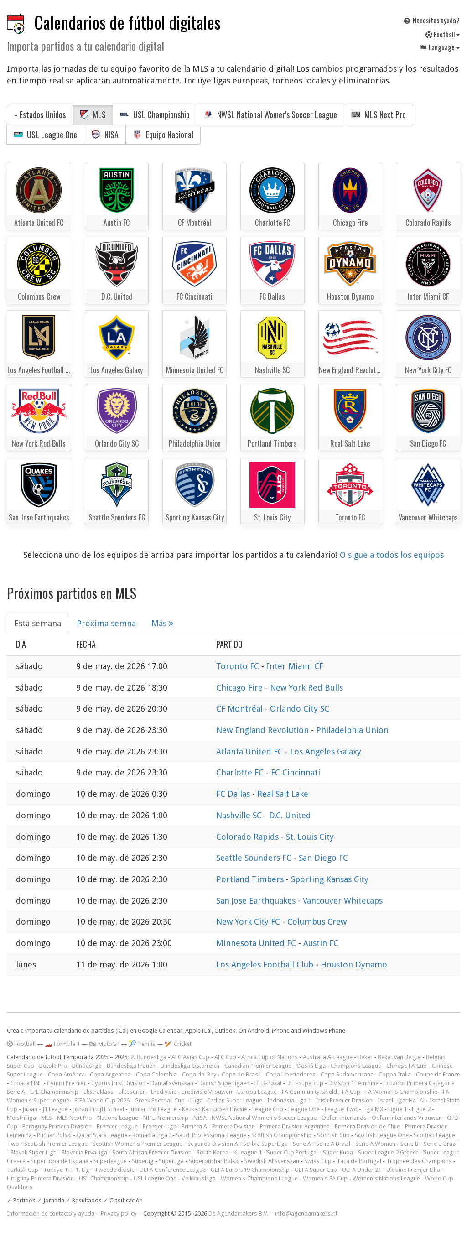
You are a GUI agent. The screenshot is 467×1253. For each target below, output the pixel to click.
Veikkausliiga (199, 1178)
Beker (365, 1057)
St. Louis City (310, 837)
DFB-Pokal (267, 1083)
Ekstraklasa (98, 1091)
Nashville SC (240, 815)
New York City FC (249, 921)
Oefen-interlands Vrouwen (407, 1117)
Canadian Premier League (257, 1065)
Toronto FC (238, 666)
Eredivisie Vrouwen (207, 1091)
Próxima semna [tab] (106, 623)
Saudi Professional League (211, 1135)
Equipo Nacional (163, 134)
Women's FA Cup (325, 1178)
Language (439, 47)
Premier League (117, 1126)
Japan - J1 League (45, 1109)
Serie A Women (375, 1143)
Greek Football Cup (160, 1100)
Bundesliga (87, 1065)
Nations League (117, 1117)
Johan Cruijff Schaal (98, 1109)
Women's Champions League (259, 1178)
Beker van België (399, 1057)
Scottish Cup (333, 1135)
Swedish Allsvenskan (271, 1161)
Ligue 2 (421, 1109)
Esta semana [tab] (37, 623)
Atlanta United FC (250, 751)
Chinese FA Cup (406, 1065)
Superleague (110, 1161)
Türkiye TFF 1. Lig (66, 1169)
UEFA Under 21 (361, 1169)
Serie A (302, 1143)
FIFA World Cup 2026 (102, 1100)
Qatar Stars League (102, 1135)
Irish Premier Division (344, 1100)
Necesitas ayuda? (431, 20)
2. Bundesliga (148, 1057)
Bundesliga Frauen (131, 1065)
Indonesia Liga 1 (289, 1100)
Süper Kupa (338, 1152)
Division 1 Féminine (353, 1083)
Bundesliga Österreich (190, 1065)
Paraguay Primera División (57, 1126)
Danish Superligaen (223, 1083)
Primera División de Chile (367, 1126)
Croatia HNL (26, 1083)
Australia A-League (328, 1057)
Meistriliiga (21, 1117)
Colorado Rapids (248, 837)
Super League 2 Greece (388, 1152)
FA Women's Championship (401, 1091)
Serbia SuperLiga (265, 1143)
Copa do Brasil (241, 1074)
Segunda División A (212, 1143)
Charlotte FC (241, 772)
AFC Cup (225, 1057)
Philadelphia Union (352, 730)
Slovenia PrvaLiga (84, 1152)
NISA (105, 134)
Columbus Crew (317, 921)
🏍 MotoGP (104, 1043)
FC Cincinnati (295, 772)
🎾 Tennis (142, 1043)
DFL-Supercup (304, 1083)
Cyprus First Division (118, 1083)
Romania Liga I (151, 1135)
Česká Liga (311, 1065)
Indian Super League (235, 1100)
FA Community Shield (309, 1091)
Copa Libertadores (291, 1074)
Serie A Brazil (333, 1143)
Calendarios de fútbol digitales (127, 22)
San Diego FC (323, 858)
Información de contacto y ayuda (50, 1213)
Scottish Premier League (56, 1143)
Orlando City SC (299, 708)
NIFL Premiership (165, 1117)
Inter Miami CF (294, 666)
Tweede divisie (114, 1169)
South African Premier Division (152, 1152)
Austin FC (320, 943)
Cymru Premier (66, 1083)
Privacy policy (119, 1213)
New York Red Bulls (306, 687)
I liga (196, 1100)
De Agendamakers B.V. (238, 1213)
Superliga (171, 1161)
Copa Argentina (110, 1074)
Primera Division (233, 1126)
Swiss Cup (318, 1161)
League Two (341, 1109)
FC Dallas (234, 794)
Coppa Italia (395, 1074)
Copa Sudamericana (347, 1074)
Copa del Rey (199, 1074)
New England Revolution (263, 730)
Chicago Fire (240, 687)
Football (442, 34)
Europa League (257, 1091)
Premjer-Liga (159, 1126)
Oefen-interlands (344, 1117)
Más (162, 623)
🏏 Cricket (178, 1043)
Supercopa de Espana (59, 1161)
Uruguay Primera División (40, 1178)
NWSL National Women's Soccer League (270, 114)
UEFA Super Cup (316, 1169)
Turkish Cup (22, 1169)
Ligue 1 (397, 1109)
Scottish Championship (281, 1135)
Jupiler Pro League (153, 1109)
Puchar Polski (54, 1135)
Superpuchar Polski (214, 1161)
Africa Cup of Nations (269, 1057)
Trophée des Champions (419, 1161)
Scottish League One (382, 1135)
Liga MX (373, 1109)
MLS (93, 114)
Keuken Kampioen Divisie (214, 1109)
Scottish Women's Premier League (137, 1143)
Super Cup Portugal (292, 1152)
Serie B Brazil (441, 1143)
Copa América (66, 1074)
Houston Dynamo (354, 964)
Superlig (143, 1161)
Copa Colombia (156, 1074)
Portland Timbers (251, 879)
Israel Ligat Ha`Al (401, 1100)
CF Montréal (240, 708)
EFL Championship (54, 1091)
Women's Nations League (386, 1178)
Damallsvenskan (171, 1083)
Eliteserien (132, 1091)
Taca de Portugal (359, 1161)
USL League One (45, 134)
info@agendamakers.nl (306, 1213)
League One (304, 1109)
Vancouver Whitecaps (343, 900)
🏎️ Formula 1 (62, 1043)
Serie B (409, 1143)
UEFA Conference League (173, 1169)
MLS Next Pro (378, 114)
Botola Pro (53, 1065)
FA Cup (351, 1091)
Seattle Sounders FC (255, 858)
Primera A (194, 1126)
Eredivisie (163, 1091)
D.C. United (290, 815)
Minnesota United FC (257, 943)
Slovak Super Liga (33, 1152)
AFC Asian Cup (190, 1057)
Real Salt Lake (282, 794)
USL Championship (155, 114)
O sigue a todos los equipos (392, 555)
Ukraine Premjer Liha (413, 1169)
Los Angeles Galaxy (325, 751)
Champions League (356, 1065)
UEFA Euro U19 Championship (250, 1169)
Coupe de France (438, 1074)
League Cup (267, 1109)
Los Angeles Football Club (266, 964)
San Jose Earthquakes (257, 900)
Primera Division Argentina (295, 1126)
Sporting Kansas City (329, 879)
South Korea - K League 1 (229, 1152)
